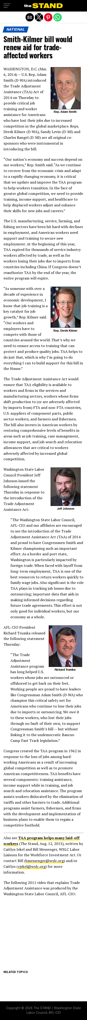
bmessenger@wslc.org (45, 860)
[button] (6, 5)
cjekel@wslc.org (31, 866)
